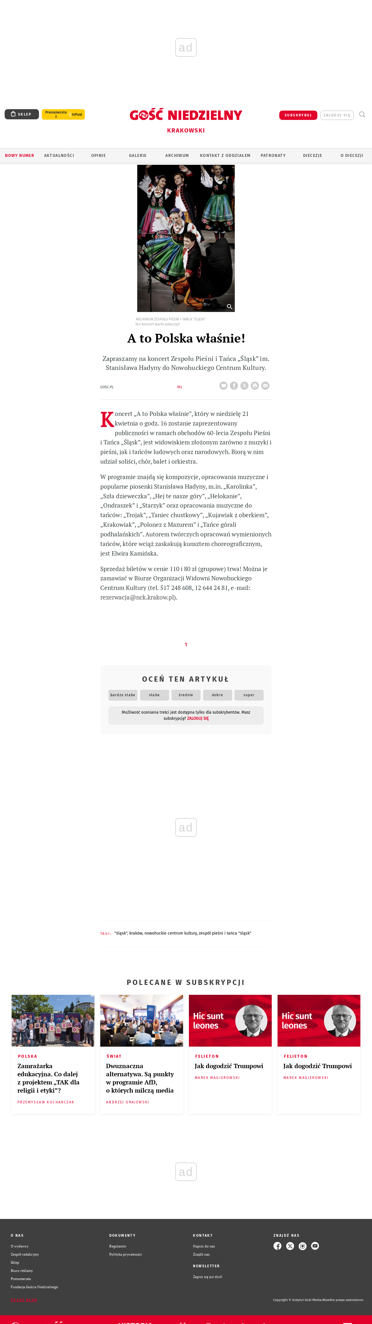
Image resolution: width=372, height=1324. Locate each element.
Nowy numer (19, 155)
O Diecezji (352, 155)
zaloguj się (336, 115)
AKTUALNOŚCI (59, 155)
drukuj (256, 384)
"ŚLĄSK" (121, 933)
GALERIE (138, 155)
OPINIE (98, 155)
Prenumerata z (56, 114)
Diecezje (312, 155)
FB (235, 384)
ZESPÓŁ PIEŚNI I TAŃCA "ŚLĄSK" (225, 933)
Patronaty (273, 155)
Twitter (245, 384)
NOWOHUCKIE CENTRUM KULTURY (170, 933)
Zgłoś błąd (24, 1300)
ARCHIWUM (177, 155)
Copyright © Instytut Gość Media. (297, 1300)
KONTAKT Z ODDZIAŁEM (225, 155)
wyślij (266, 384)
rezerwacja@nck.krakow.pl (137, 597)
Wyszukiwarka (362, 114)
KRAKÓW (135, 933)
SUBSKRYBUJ (298, 115)
